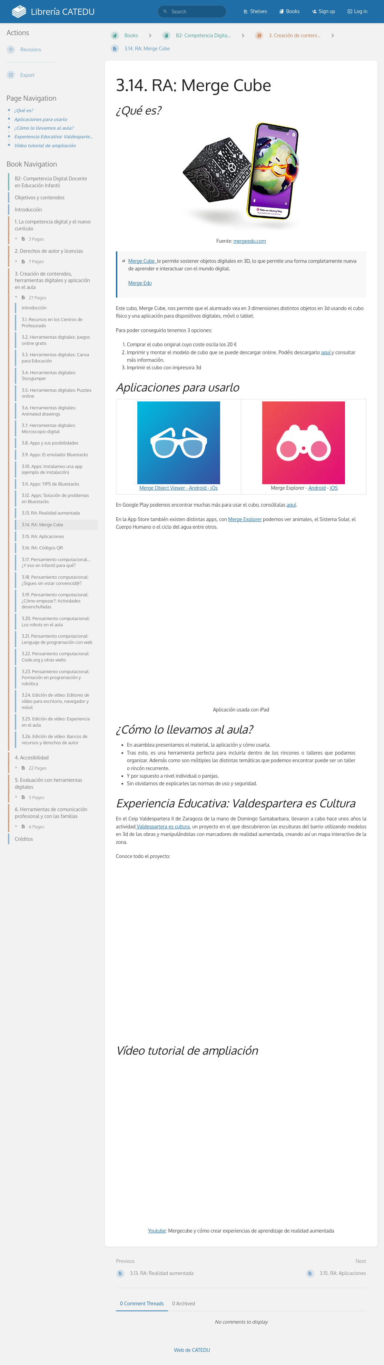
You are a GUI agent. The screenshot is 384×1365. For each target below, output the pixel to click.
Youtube (157, 1231)
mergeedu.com (250, 241)
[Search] (165, 11)
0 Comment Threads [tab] (142, 1303)
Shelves (255, 11)
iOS (334, 488)
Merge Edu (140, 283)
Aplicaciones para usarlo (40, 119)
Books (289, 11)
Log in (357, 11)
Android (197, 488)
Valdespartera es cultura (163, 826)
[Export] (50, 75)
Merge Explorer (245, 519)
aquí (326, 352)
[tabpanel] (241, 1322)
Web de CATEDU (192, 1350)
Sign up (323, 11)
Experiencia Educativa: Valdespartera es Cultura (54, 136)
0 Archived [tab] (183, 1303)
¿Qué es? (23, 110)
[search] (191, 11)
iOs (214, 488)
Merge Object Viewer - (178, 446)
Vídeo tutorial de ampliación (45, 145)
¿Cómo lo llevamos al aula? (43, 128)
